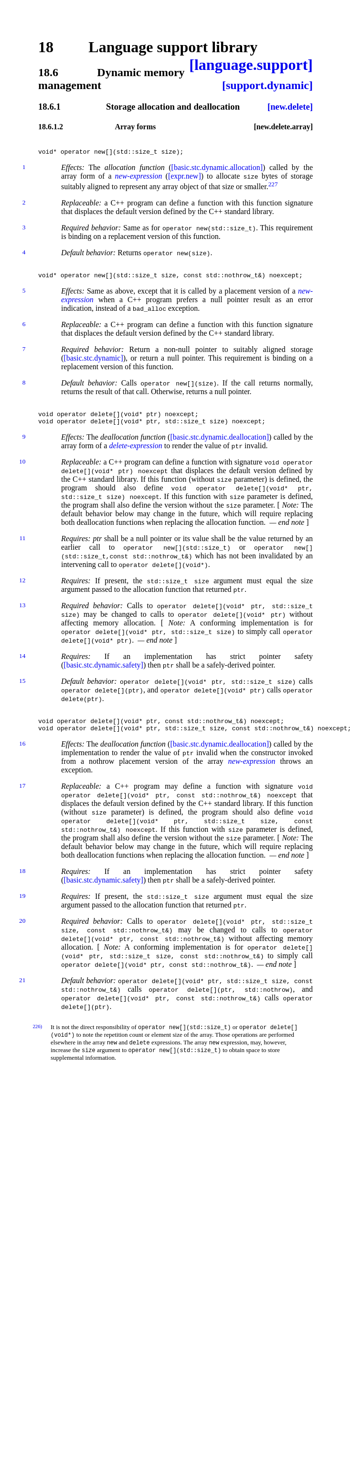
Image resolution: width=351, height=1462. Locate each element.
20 (22, 935)
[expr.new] (184, 179)
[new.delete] (290, 107)
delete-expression (135, 456)
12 (22, 590)
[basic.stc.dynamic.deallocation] (219, 447)
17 (22, 800)
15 (22, 690)
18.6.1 (49, 107)
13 (22, 615)
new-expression (138, 179)
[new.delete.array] (283, 127)
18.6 (48, 72)
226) (37, 1040)
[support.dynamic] (267, 85)
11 (22, 548)
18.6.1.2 (50, 127)
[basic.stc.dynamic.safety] (103, 675)
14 (22, 665)
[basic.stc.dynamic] (93, 364)
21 (22, 994)
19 (22, 910)
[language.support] (251, 64)
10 (22, 471)
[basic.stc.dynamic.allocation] (217, 170)
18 (45, 47)
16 (22, 757)
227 (273, 187)
